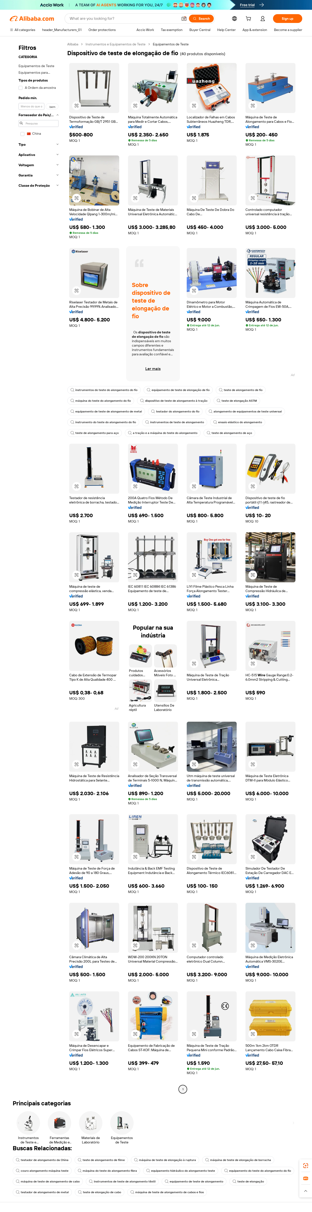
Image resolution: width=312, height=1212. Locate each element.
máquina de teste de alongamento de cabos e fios (167, 1192)
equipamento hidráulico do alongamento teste (180, 1171)
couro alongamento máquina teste (42, 1171)
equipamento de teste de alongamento (194, 1181)
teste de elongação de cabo (99, 1192)
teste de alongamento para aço (94, 433)
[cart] (249, 19)
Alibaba (72, 44)
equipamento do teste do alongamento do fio (257, 1171)
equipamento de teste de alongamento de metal (106, 411)
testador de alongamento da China (42, 1160)
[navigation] (37, 567)
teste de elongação (248, 1181)
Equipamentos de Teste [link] (171, 44)
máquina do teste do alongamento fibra (107, 1171)
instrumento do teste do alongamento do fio (103, 422)
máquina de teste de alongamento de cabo (48, 1181)
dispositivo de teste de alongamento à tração (173, 401)
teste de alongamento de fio (241, 390)
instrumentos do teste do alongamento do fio (103, 390)
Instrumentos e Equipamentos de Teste (116, 44)
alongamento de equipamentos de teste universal (245, 411)
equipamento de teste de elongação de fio (178, 390)
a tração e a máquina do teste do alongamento (162, 433)
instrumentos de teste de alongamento (174, 422)
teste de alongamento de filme (101, 1160)
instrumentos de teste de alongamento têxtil (122, 1181)
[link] (305, 1165)
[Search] (201, 18)
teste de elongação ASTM (237, 401)
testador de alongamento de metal (42, 1192)
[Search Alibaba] (123, 18)
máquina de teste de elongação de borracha (238, 1160)
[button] (184, 18)
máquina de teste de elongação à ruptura (165, 1160)
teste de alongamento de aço (229, 433)
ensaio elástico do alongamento (237, 422)
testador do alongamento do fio (175, 411)
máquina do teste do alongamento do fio (100, 401)
